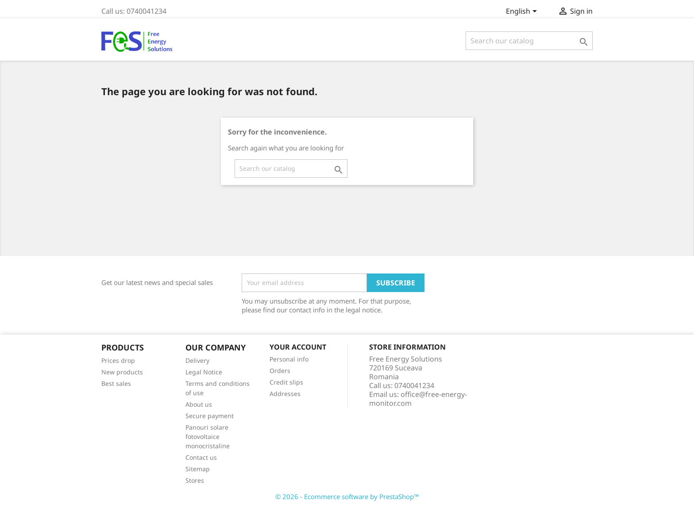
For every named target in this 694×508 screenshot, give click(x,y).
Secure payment (209, 416)
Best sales (116, 383)
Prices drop (118, 360)
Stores (194, 480)
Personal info (289, 359)
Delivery (197, 360)
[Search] (529, 40)
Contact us (201, 457)
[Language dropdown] (523, 12)
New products (122, 372)
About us (198, 404)
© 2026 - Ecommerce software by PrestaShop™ (347, 496)
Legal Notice (203, 372)
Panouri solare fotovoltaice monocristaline (207, 436)
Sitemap (197, 469)
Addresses (285, 393)
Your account (298, 347)
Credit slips (286, 382)
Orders (280, 370)
